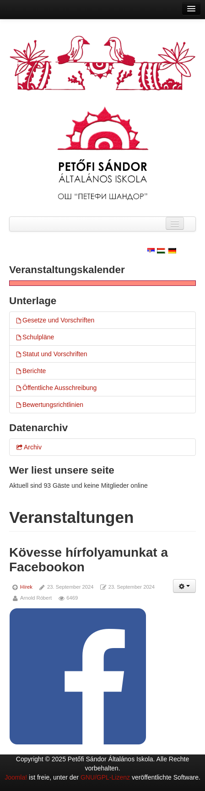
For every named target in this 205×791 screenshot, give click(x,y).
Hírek (26, 587)
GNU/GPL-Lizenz (105, 777)
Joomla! (16, 777)
